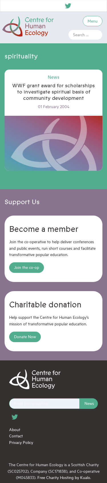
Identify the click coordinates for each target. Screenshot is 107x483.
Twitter (68, 5)
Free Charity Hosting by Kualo (63, 477)
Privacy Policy (21, 442)
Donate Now (25, 336)
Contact (16, 436)
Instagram (88, 5)
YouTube (99, 5)
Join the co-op (26, 267)
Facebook (78, 5)
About (14, 429)
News (89, 403)
